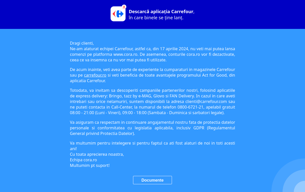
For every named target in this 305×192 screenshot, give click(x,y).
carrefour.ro (95, 75)
